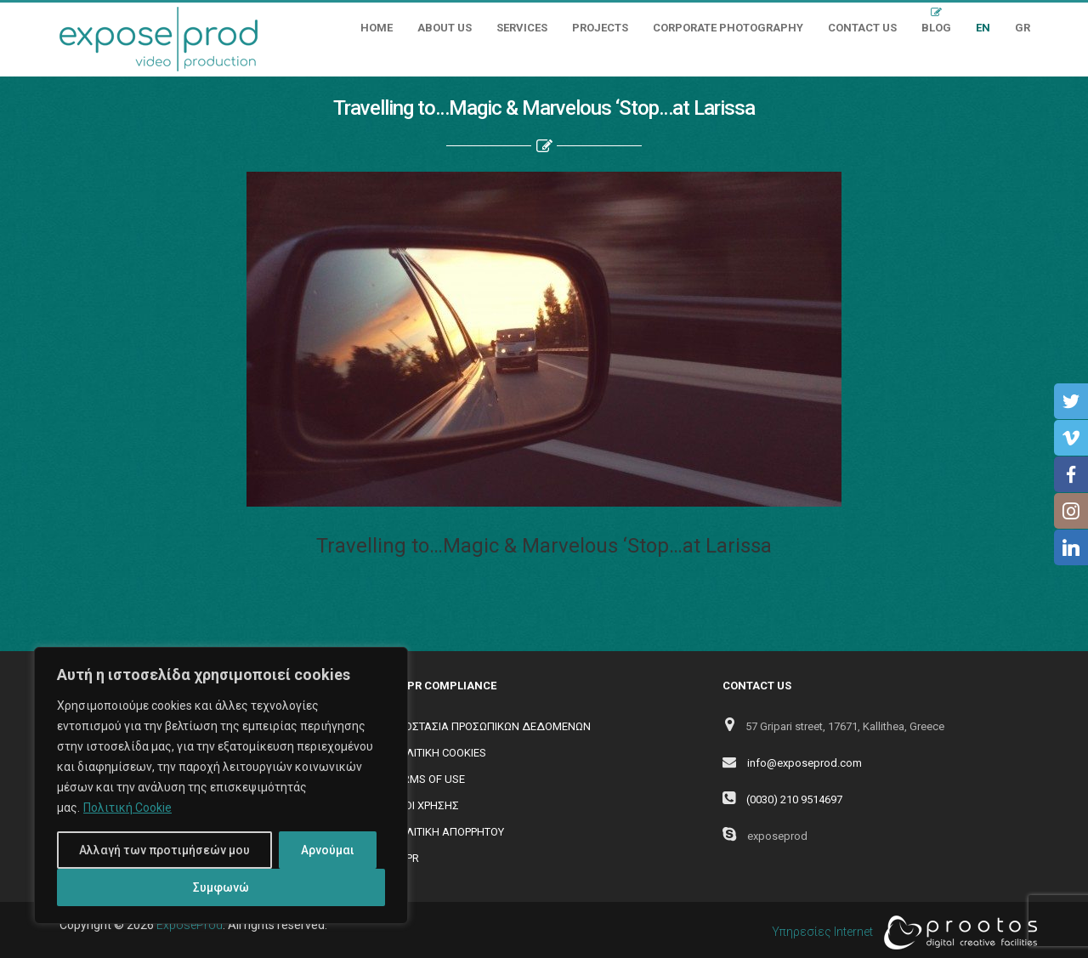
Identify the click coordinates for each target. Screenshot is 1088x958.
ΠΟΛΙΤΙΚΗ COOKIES (438, 752)
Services (521, 27)
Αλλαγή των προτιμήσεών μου (164, 850)
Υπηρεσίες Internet (900, 932)
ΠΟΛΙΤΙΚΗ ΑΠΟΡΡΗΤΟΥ (447, 831)
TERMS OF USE (428, 779)
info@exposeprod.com (804, 763)
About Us (444, 27)
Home (376, 27)
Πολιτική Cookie (127, 807)
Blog (936, 27)
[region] (221, 785)
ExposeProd (189, 925)
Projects (600, 27)
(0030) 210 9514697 (794, 799)
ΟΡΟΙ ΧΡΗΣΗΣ (425, 805)
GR (1022, 27)
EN (983, 27)
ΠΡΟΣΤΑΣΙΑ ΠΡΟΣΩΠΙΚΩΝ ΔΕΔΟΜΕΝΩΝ (491, 726)
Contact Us (862, 27)
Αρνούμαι (327, 850)
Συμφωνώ (221, 887)
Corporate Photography (728, 27)
